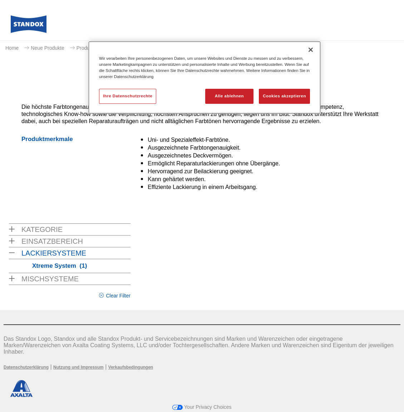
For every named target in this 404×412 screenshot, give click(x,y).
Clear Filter (118, 296)
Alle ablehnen (229, 96)
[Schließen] (311, 50)
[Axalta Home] (28, 26)
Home (12, 48)
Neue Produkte (47, 48)
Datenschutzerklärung (26, 367)
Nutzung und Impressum (78, 367)
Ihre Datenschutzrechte (127, 96)
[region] (204, 77)
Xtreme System (59, 265)
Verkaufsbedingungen (130, 367)
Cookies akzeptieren (284, 96)
